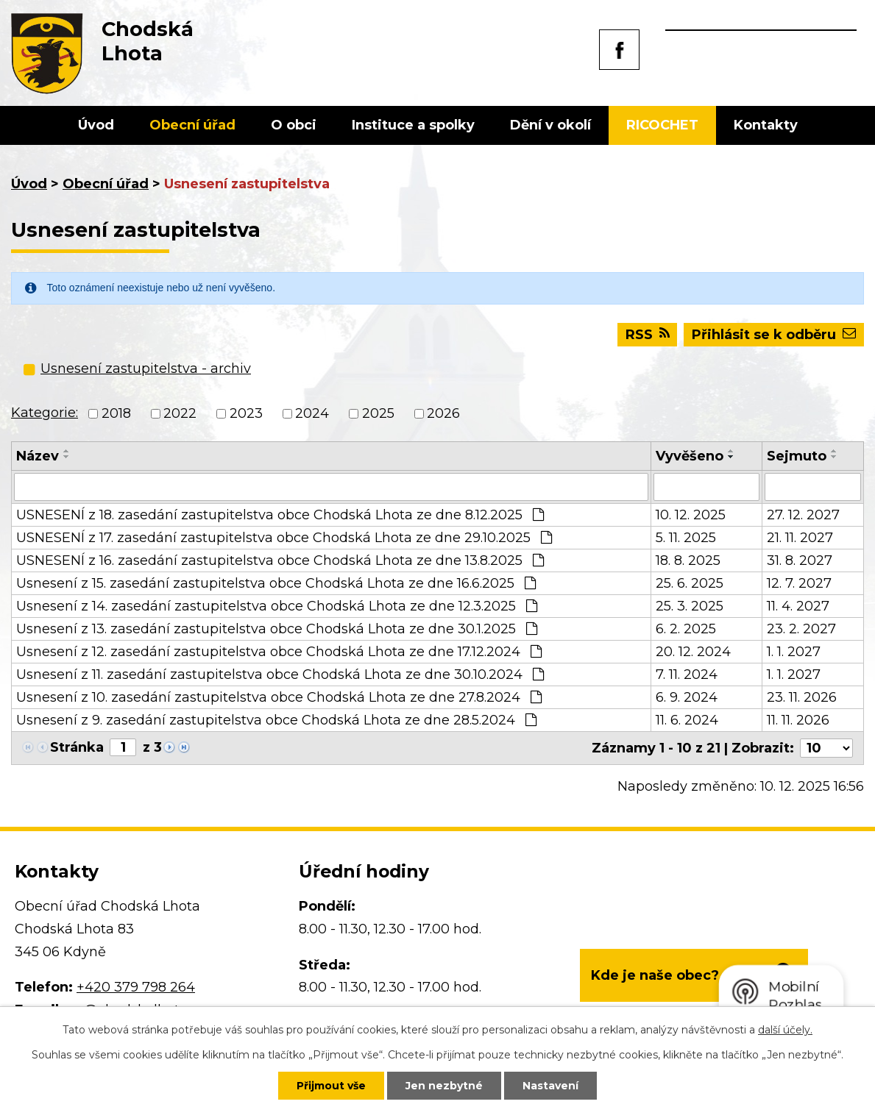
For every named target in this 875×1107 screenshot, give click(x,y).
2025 (378, 413)
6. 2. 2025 (686, 629)
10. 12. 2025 (691, 515)
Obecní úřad (192, 125)
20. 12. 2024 (693, 652)
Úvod (96, 125)
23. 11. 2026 (802, 697)
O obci (293, 125)
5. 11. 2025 (686, 538)
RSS (648, 335)
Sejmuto (796, 456)
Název (37, 456)
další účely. (785, 1029)
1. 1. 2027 (794, 652)
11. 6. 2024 (687, 720)
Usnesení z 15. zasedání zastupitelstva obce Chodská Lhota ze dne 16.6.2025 (276, 583)
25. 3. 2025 (689, 606)
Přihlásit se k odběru (774, 335)
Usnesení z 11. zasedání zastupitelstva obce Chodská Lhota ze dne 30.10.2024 (280, 674)
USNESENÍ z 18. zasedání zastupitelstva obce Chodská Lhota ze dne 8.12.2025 (280, 515)
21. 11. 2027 (800, 538)
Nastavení (550, 1085)
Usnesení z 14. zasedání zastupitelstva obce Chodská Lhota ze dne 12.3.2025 (276, 606)
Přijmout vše (331, 1085)
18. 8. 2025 (688, 560)
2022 (179, 413)
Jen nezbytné (444, 1085)
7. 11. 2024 (687, 674)
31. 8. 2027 (799, 560)
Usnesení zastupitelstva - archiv (145, 368)
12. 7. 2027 (799, 583)
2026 (443, 413)
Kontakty (766, 125)
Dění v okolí (550, 125)
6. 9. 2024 (687, 697)
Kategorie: (44, 413)
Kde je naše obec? (655, 975)
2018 (116, 413)
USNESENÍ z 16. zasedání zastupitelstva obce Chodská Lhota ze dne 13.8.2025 (280, 560)
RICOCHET (662, 125)
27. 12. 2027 (803, 515)
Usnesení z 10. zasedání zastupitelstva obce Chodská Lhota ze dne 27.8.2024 (279, 697)
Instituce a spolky (413, 125)
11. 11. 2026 (798, 720)
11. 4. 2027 (798, 606)
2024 (312, 413)
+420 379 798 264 (136, 987)
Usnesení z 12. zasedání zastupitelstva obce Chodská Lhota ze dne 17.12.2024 (279, 652)
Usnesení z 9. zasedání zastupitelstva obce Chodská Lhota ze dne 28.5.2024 (276, 720)
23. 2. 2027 (801, 629)
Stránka (77, 747)
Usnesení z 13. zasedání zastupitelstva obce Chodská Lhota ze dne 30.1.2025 (276, 629)
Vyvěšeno (689, 456)
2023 (246, 413)
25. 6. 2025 (689, 583)
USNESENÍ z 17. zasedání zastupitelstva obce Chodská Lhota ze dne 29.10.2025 (284, 538)
